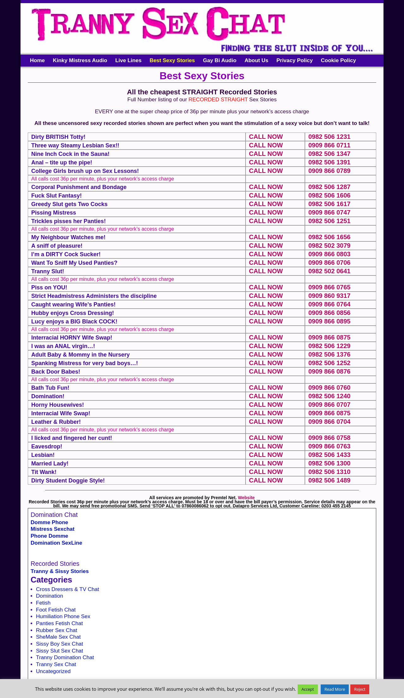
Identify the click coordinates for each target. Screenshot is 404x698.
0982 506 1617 (329, 203)
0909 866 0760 (329, 387)
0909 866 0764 (329, 304)
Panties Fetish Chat (59, 623)
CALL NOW (266, 136)
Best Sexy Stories (172, 60)
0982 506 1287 (329, 186)
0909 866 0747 (329, 212)
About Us (257, 60)
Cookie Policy (338, 60)
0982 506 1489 (329, 480)
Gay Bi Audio (219, 60)
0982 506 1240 (329, 396)
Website (246, 497)
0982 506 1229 (329, 345)
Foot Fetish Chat (56, 610)
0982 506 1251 (329, 220)
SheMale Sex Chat (58, 637)
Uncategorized (53, 671)
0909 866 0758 (329, 437)
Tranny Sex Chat (56, 664)
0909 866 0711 (329, 145)
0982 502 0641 (329, 271)
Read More (334, 689)
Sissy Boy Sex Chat (59, 644)
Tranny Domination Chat (65, 657)
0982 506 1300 (329, 463)
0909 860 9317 (329, 295)
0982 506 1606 (329, 195)
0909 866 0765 (329, 287)
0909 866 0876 (329, 371)
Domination (49, 596)
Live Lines (128, 60)
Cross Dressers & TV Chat (67, 589)
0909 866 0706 (329, 262)
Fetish (43, 603)
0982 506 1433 (329, 454)
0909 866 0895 (329, 321)
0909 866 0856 (329, 312)
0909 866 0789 (329, 170)
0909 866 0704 (329, 421)
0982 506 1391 (329, 162)
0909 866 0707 (329, 404)
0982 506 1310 (329, 471)
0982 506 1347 (329, 153)
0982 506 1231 (329, 136)
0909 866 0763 (329, 446)
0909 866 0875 (329, 337)
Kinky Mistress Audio (80, 60)
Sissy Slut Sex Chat (59, 651)
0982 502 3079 (329, 245)
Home (37, 60)
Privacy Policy (294, 60)
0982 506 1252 (329, 362)
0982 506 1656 (329, 237)
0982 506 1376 (329, 354)
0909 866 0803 (329, 254)
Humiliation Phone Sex (63, 616)
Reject (359, 689)
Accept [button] (307, 689)
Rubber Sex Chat (56, 630)
